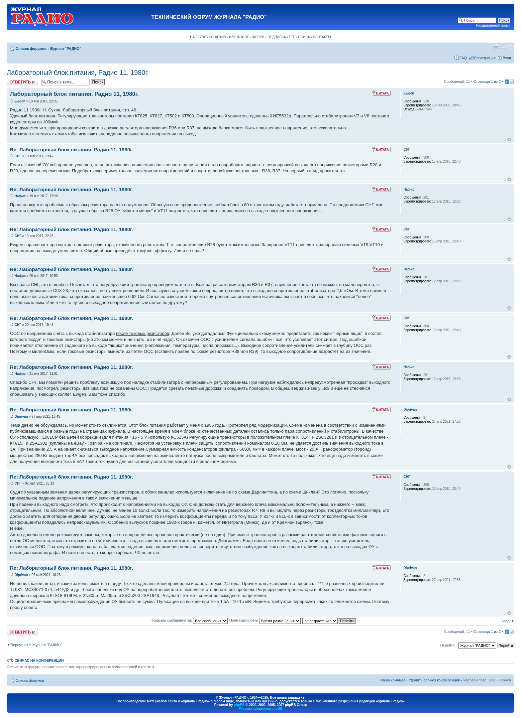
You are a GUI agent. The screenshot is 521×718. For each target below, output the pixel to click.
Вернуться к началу (509, 139)
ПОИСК (304, 37)
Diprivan (21, 416)
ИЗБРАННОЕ (239, 37)
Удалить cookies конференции (434, 680)
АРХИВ (220, 37)
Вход (507, 58)
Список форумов (31, 49)
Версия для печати (496, 47)
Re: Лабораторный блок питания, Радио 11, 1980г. (71, 149)
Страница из (487, 81)
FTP (292, 37)
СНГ (18, 156)
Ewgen (20, 101)
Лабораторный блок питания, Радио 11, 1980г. (78, 72)
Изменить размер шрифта (506, 47)
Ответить (22, 82)
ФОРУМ (258, 37)
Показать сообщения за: (189, 620)
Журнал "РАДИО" (65, 49)
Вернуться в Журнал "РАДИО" (36, 645)
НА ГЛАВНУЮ (201, 37)
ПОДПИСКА (276, 37)
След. (505, 621)
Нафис (20, 196)
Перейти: (448, 645)
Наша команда (392, 680)
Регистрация (484, 58)
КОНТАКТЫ (322, 37)
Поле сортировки (265, 620)
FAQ (463, 58)
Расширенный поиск (493, 25)
